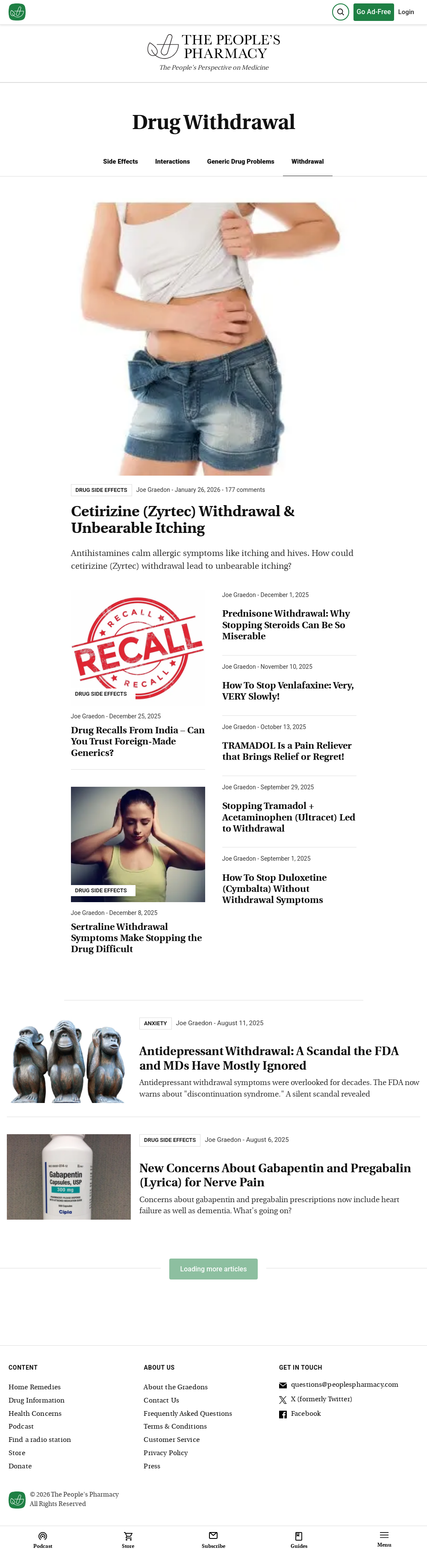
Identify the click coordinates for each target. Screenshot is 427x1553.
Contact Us (161, 1400)
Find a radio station (40, 1440)
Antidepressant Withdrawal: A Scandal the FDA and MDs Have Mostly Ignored (269, 1059)
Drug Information (37, 1400)
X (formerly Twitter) (316, 1401)
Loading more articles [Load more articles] (213, 1269)
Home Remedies (35, 1387)
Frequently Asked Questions (188, 1414)
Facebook (300, 1415)
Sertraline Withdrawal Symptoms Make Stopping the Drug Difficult (136, 939)
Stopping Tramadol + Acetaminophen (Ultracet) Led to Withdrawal (288, 818)
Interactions (172, 161)
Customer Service (171, 1440)
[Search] (340, 12)
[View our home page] (17, 12)
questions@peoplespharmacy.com (338, 1386)
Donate (20, 1466)
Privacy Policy (166, 1453)
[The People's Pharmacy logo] (213, 48)
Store (17, 1453)
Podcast (21, 1427)
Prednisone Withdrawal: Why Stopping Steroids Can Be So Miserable (286, 625)
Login (406, 12)
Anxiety (155, 1024)
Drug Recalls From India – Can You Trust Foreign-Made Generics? (138, 742)
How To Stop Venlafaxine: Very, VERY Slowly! (288, 691)
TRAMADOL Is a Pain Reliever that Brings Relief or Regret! (287, 751)
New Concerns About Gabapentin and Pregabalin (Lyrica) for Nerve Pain (275, 1176)
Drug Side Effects (101, 694)
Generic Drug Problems (240, 161)
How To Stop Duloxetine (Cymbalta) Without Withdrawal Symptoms (274, 890)
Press (152, 1466)
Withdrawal (308, 161)
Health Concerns (35, 1414)
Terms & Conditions (175, 1427)
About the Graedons (176, 1387)
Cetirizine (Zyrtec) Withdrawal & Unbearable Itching (182, 521)
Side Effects (120, 161)
